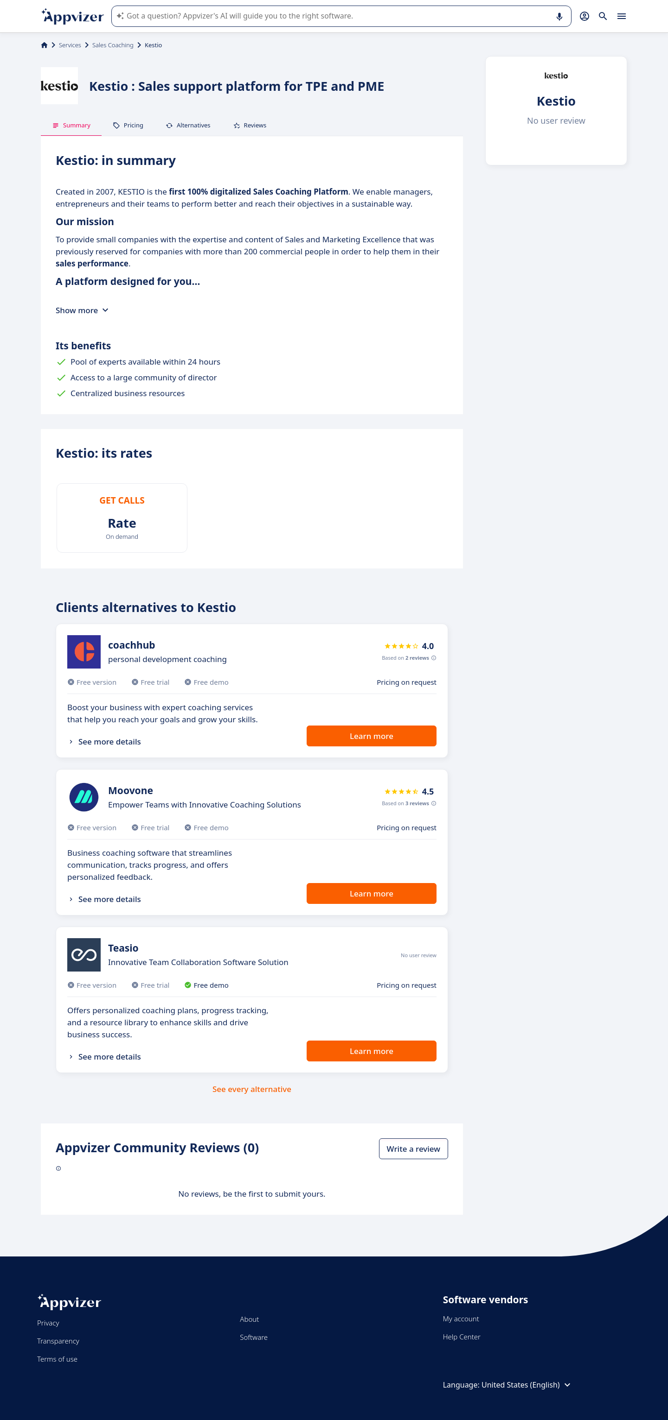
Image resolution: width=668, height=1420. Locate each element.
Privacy (48, 1322)
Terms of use (57, 1358)
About (249, 1319)
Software (254, 1337)
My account (461, 1318)
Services (70, 45)
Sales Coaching (113, 45)
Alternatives (188, 125)
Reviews (250, 125)
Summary (71, 125)
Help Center (462, 1336)
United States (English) (527, 1384)
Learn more (371, 736)
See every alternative (251, 1089)
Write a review (413, 1148)
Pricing (128, 125)
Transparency (58, 1340)
